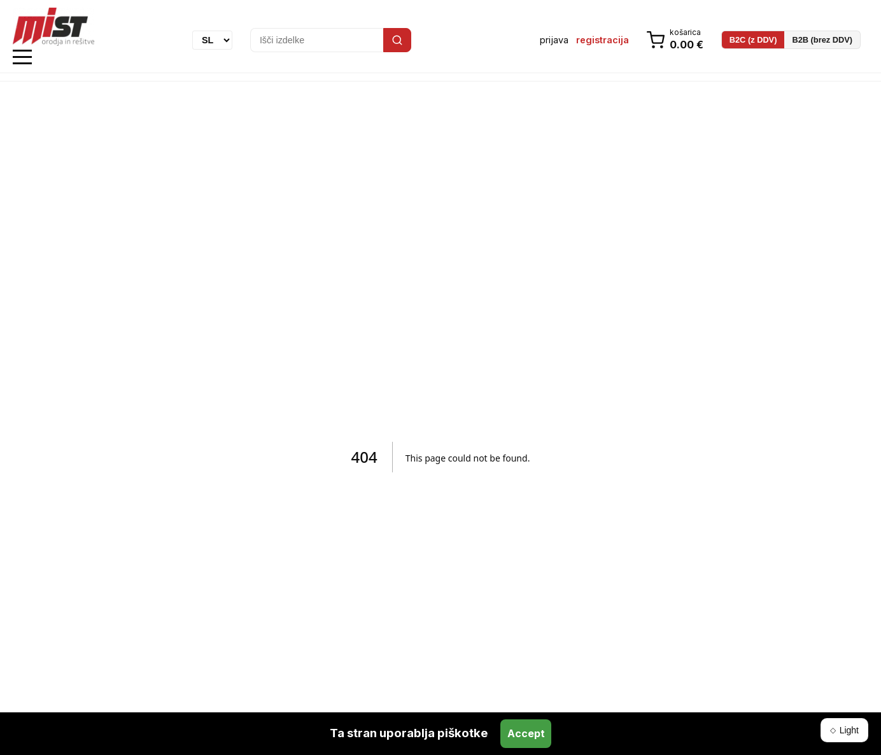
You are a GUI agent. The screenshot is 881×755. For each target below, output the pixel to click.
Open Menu (22, 58)
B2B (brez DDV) (822, 40)
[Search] (397, 40)
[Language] (212, 40)
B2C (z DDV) (753, 40)
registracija (602, 39)
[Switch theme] (844, 730)
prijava (554, 39)
